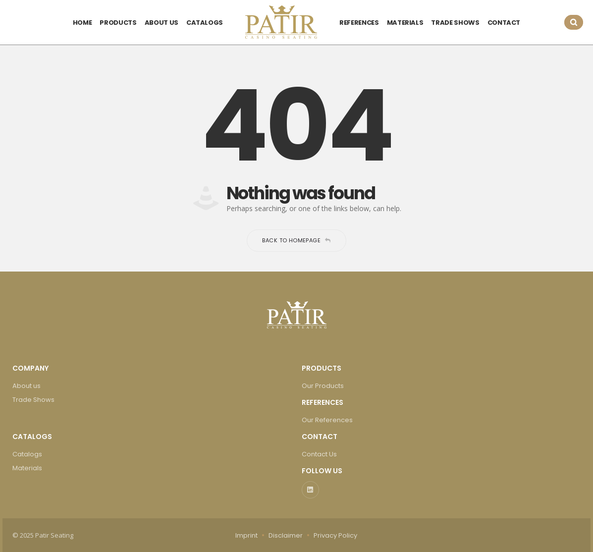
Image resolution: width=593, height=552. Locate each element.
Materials (27, 468)
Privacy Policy (335, 535)
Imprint (246, 535)
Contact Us (319, 454)
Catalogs (27, 454)
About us (26, 385)
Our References (327, 420)
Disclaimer (286, 535)
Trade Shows (33, 399)
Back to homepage (296, 240)
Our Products (323, 385)
